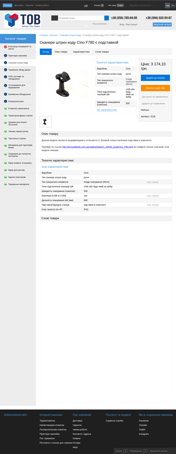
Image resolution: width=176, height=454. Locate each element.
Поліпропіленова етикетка (53, 429)
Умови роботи (42, 5)
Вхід (122, 24)
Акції (75, 447)
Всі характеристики (107, 110)
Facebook (144, 420)
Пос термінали (47, 438)
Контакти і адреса (82, 434)
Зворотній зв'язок (162, 24)
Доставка (18, 5)
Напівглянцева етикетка (52, 425)
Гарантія (29, 5)
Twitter (142, 429)
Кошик (99, 5)
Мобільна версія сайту (15, 414)
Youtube (143, 425)
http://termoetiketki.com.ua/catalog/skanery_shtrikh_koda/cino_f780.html (97, 147)
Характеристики (81, 51)
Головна (7, 5)
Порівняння (136, 451)
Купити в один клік (155, 88)
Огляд (46, 51)
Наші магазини (100, 24)
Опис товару (61, 51)
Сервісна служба (114, 420)
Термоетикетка (47, 420)
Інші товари (153, 182)
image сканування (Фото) (132, 81)
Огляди (76, 443)
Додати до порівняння (153, 103)
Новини (76, 438)
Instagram (144, 434)
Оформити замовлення (140, 5)
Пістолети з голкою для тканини (56, 443)
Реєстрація (131, 24)
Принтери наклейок (50, 434)
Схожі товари (102, 51)
